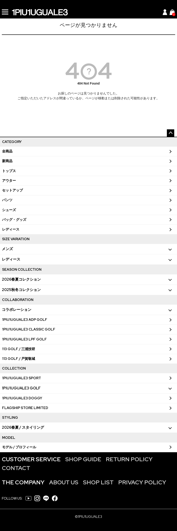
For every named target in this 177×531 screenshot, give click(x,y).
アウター (9, 180)
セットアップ (12, 190)
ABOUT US (63, 482)
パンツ (7, 200)
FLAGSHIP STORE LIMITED (25, 408)
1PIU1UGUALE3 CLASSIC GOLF (28, 329)
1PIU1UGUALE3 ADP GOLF (24, 319)
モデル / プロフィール (19, 447)
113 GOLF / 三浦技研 (18, 349)
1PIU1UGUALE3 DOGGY (22, 398)
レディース (10, 229)
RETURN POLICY (129, 459)
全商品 (7, 151)
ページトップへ (170, 133)
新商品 (7, 161)
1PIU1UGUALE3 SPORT (21, 378)
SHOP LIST (98, 482)
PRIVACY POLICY (142, 482)
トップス (9, 171)
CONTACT (16, 468)
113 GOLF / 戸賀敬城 (18, 358)
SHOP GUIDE (83, 459)
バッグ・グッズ (14, 219)
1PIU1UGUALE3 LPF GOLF (24, 339)
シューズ (9, 210)
